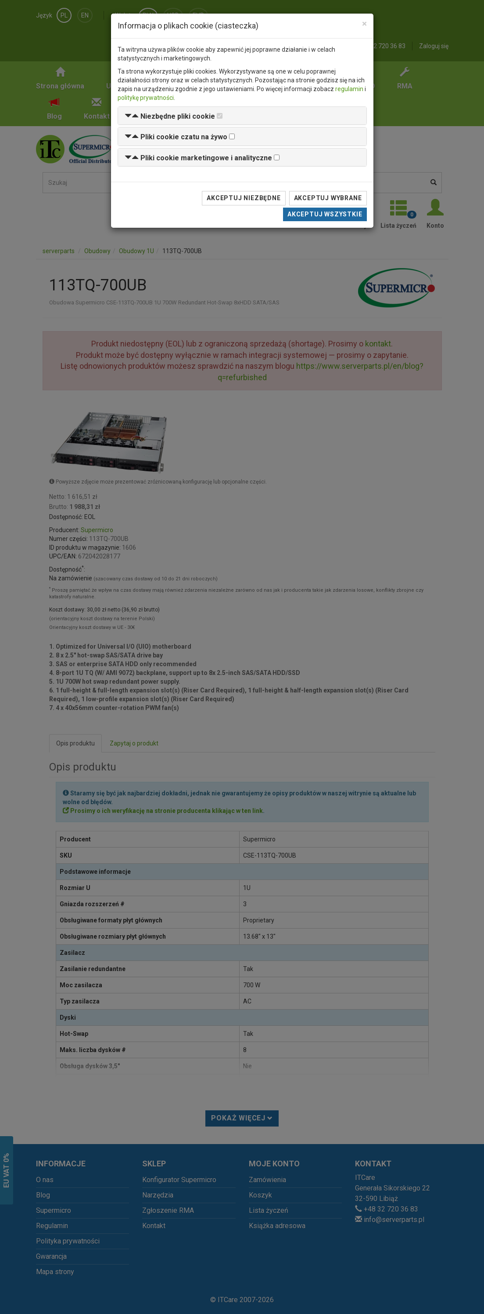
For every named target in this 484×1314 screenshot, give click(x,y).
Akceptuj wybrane (328, 197)
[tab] (242, 116)
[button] (170, 116)
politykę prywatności (146, 97)
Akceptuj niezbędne (243, 197)
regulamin (349, 88)
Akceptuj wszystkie (324, 214)
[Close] (364, 23)
